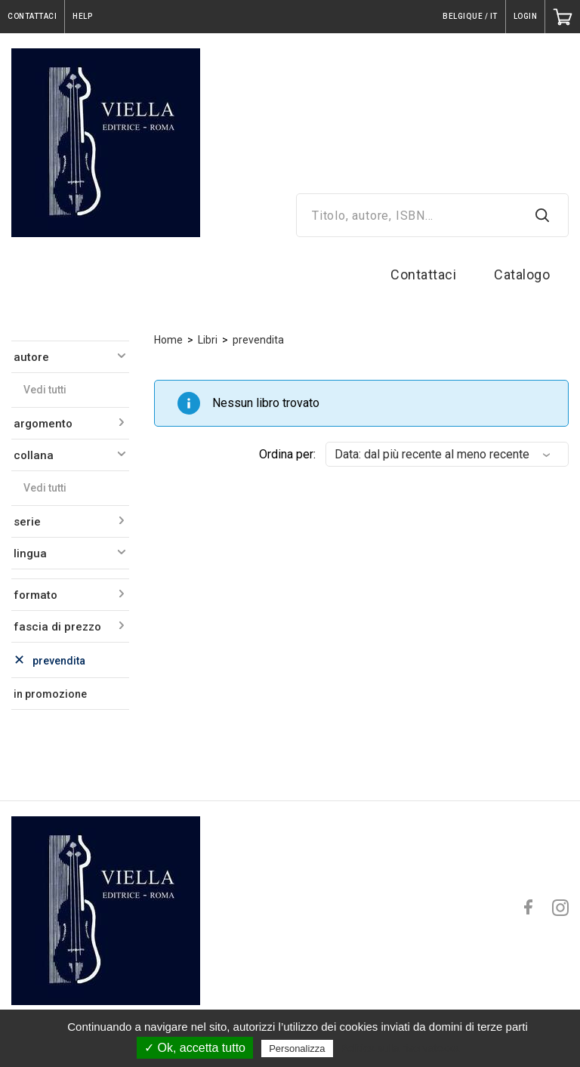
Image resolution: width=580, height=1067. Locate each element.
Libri (208, 340)
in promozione (50, 694)
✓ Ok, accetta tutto (194, 1047)
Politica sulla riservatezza (400, 1048)
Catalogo (522, 274)
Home (168, 340)
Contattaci (423, 274)
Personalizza (297, 1048)
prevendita (258, 340)
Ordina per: (287, 454)
